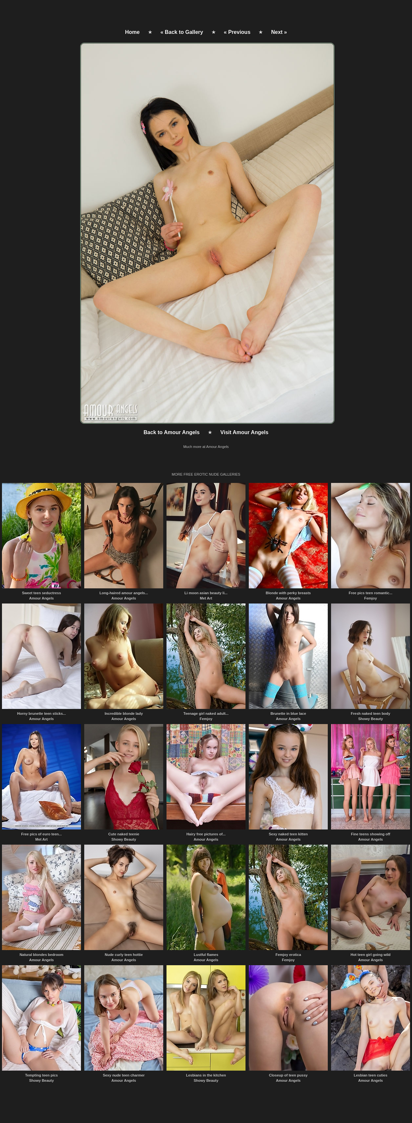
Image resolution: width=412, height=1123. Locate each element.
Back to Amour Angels (171, 432)
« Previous (237, 32)
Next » (279, 32)
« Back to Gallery (181, 32)
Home (132, 32)
